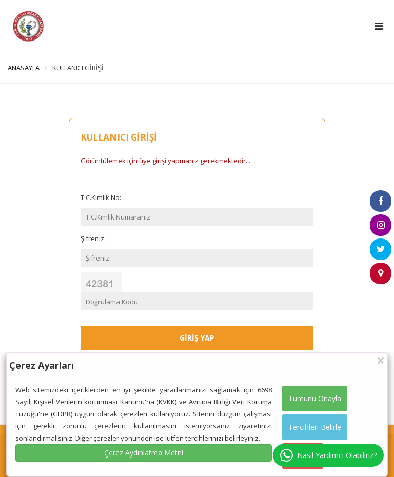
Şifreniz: (93, 238)
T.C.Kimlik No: (101, 197)
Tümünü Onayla (314, 398)
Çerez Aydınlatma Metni (143, 453)
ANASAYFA (24, 67)
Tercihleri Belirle (314, 427)
